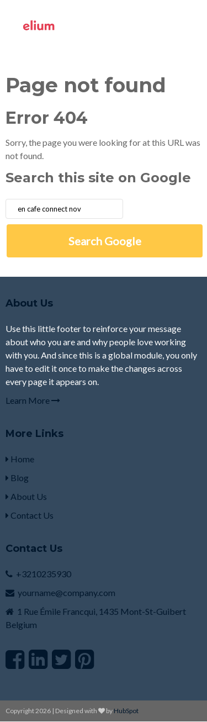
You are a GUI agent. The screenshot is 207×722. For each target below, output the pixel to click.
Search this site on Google (98, 178)
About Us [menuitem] (26, 496)
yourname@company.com (66, 592)
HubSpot (126, 711)
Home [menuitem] (20, 459)
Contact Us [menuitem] (30, 515)
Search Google (104, 240)
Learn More (33, 400)
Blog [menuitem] (17, 477)
